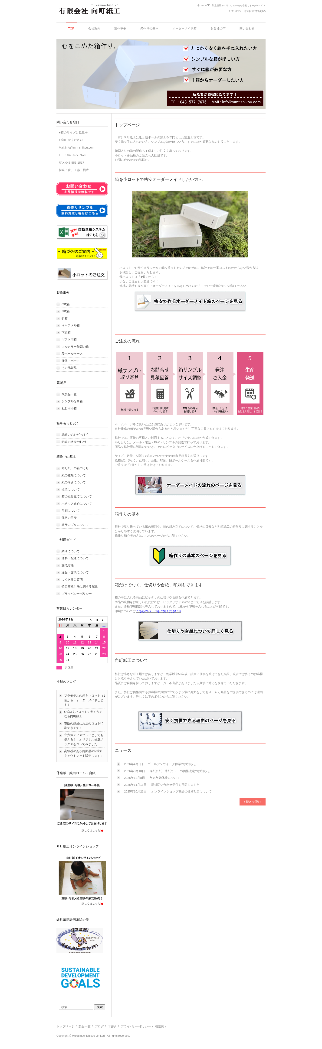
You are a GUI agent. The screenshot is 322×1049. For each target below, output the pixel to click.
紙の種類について (74, 475)
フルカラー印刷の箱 (75, 346)
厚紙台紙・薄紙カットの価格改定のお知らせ (180, 771)
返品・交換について (75, 572)
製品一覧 (85, 1026)
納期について (71, 551)
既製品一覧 (69, 394)
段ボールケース (72, 353)
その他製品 (69, 368)
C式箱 (66, 304)
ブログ (99, 1026)
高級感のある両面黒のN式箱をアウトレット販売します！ (83, 753)
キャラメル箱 (71, 325)
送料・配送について (75, 558)
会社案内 (94, 28)
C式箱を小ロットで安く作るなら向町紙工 (83, 714)
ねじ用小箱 (69, 408)
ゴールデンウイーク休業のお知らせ (172, 764)
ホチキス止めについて (77, 503)
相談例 (159, 1026)
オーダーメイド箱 (184, 28)
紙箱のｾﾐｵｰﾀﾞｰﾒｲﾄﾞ (75, 434)
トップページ (65, 1026)
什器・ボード (71, 361)
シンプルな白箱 (72, 401)
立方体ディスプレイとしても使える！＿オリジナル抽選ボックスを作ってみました (83, 739)
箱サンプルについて (75, 524)
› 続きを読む (252, 801)
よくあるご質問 (72, 579)
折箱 (65, 318)
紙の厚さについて (74, 482)
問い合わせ (247, 28)
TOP (71, 28)
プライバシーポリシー (77, 593)
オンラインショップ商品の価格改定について (181, 791)
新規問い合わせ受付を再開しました (175, 784)
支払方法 (68, 565)
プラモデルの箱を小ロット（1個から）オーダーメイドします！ (84, 700)
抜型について (71, 489)
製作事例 (120, 28)
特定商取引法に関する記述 (80, 586)
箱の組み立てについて (77, 496)
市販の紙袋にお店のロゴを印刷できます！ (83, 726)
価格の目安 (69, 518)
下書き (112, 1026)
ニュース (123, 750)
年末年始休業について (165, 777)
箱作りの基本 (149, 28)
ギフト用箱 (69, 339)
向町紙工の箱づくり (75, 468)
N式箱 (66, 311)
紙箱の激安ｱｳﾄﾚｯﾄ (74, 442)
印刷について (71, 510)
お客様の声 (218, 28)
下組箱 (66, 332)
